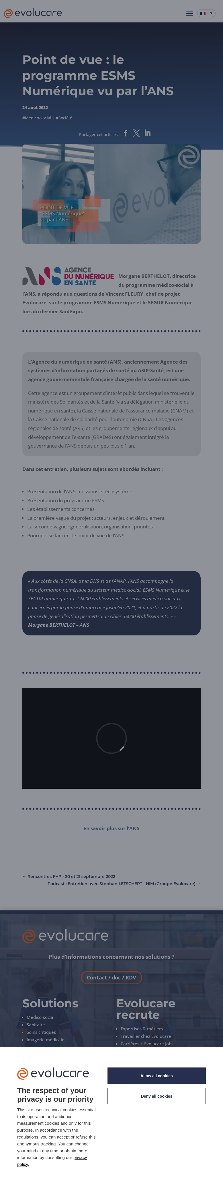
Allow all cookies (156, 1076)
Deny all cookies (157, 1096)
